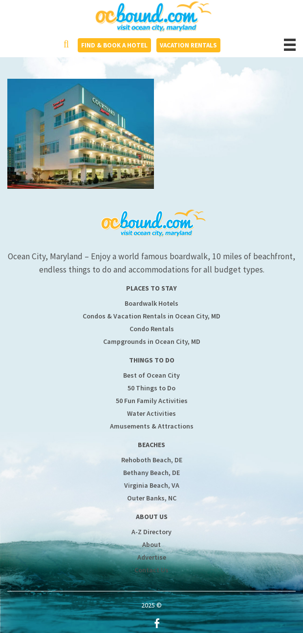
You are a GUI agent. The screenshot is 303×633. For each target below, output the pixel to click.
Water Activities (151, 413)
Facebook (156, 623)
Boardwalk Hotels (151, 303)
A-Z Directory (151, 531)
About (151, 544)
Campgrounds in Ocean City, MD (151, 341)
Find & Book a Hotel (114, 45)
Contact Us (151, 569)
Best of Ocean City (151, 375)
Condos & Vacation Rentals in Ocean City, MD (151, 316)
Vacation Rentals (188, 45)
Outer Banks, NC (151, 498)
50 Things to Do (151, 388)
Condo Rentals (152, 328)
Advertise (151, 557)
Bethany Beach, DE (151, 472)
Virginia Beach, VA (151, 485)
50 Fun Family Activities (152, 400)
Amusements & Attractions (152, 426)
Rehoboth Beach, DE (151, 459)
